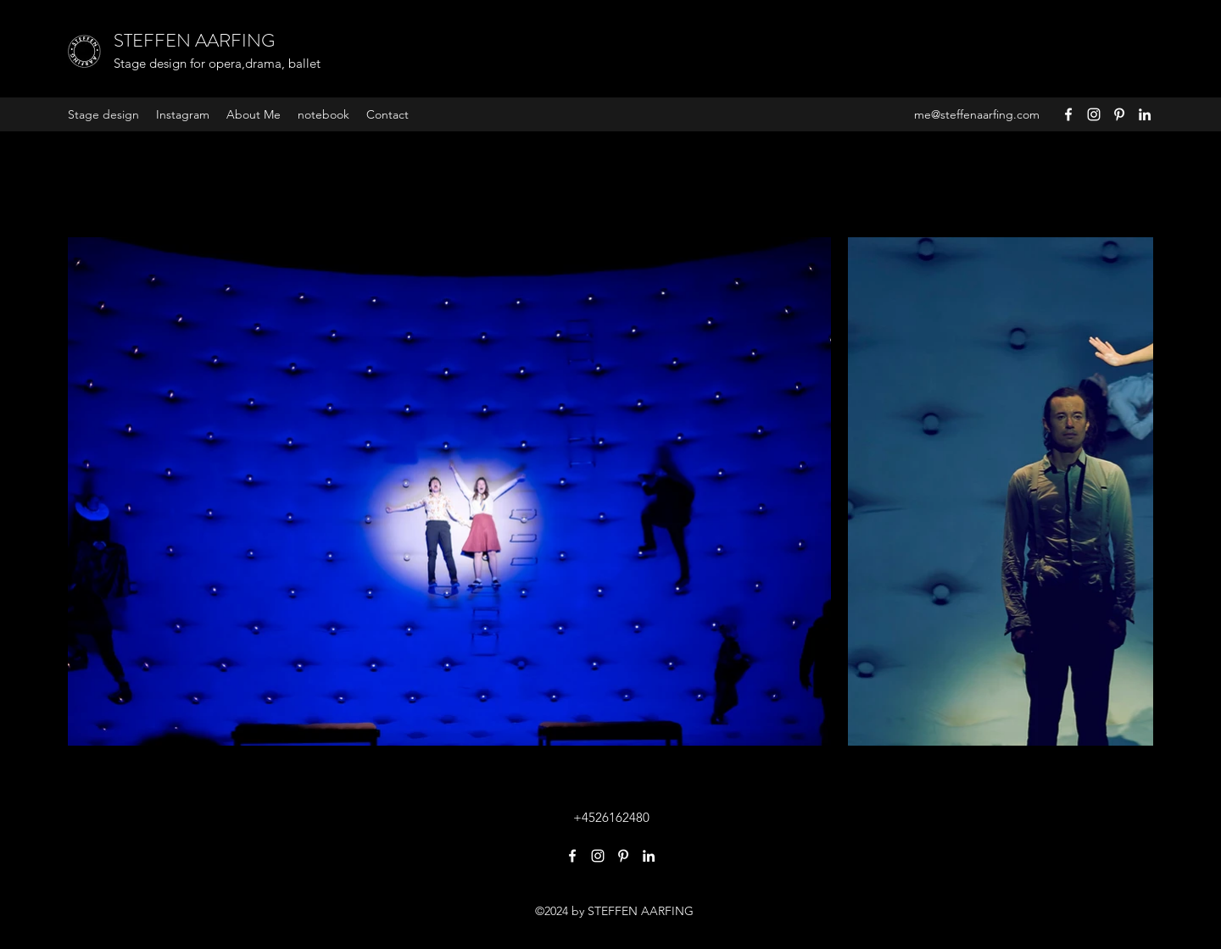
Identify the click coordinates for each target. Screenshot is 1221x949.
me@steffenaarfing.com (977, 114)
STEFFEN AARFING (194, 40)
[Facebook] (1068, 114)
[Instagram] (1093, 114)
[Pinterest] (1119, 114)
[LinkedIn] (1144, 114)
